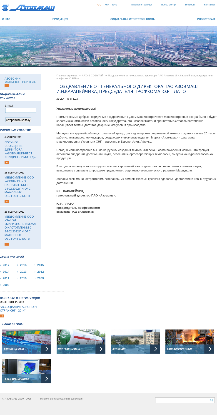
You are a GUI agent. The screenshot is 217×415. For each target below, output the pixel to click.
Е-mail (9, 105)
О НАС (6, 19)
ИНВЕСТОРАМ (206, 19)
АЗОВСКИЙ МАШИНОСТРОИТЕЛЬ (20, 80)
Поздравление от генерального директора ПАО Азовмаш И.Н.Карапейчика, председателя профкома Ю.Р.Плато (127, 89)
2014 (6, 271)
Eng (114, 4)
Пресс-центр (168, 4)
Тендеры (190, 4)
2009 (40, 278)
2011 (6, 278)
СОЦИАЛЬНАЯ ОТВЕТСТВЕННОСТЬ (132, 19)
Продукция (60, 19)
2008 (6, 285)
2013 (23, 271)
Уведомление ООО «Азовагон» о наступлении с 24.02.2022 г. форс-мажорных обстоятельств (19, 187)
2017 (6, 265)
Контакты (209, 4)
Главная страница (141, 4)
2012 (40, 271)
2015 (40, 265)
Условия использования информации (61, 398)
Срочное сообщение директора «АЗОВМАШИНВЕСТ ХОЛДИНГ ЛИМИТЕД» (20, 149)
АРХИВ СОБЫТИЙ (93, 75)
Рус (99, 4)
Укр (107, 4)
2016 (23, 265)
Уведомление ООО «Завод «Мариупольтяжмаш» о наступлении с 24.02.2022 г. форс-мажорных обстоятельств (20, 228)
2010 (23, 278)
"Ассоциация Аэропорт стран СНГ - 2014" (19, 308)
